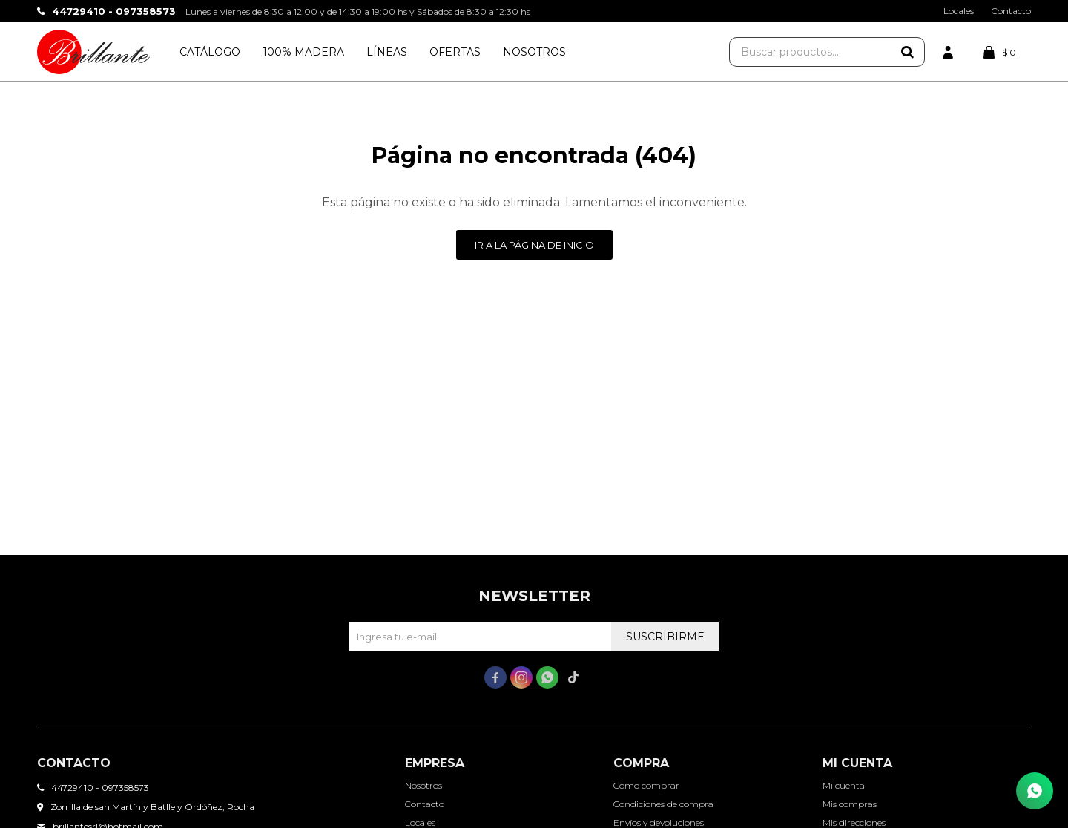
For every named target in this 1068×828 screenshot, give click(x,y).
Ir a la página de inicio (534, 245)
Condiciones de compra (663, 803)
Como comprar (646, 785)
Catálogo (209, 52)
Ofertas (455, 52)
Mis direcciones (854, 822)
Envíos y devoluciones (658, 822)
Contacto (1011, 10)
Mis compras (850, 803)
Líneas (386, 52)
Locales (958, 10)
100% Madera (303, 52)
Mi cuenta (844, 785)
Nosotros (534, 52)
